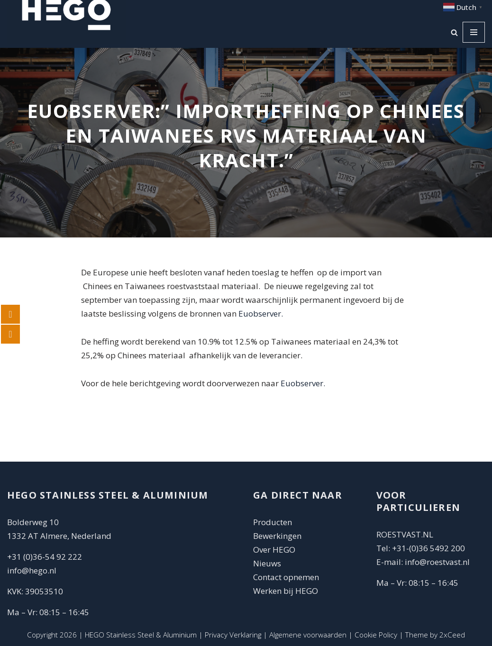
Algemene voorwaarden (307, 634)
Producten (272, 522)
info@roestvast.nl (437, 561)
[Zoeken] (454, 32)
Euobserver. (260, 313)
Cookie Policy (376, 634)
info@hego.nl (31, 570)
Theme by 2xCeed (435, 634)
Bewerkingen (277, 535)
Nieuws (267, 563)
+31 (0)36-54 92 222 (44, 556)
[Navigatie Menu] (474, 32)
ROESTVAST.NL (404, 534)
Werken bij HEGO (285, 590)
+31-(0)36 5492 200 (428, 548)
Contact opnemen (287, 577)
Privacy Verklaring (233, 634)
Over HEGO (274, 549)
